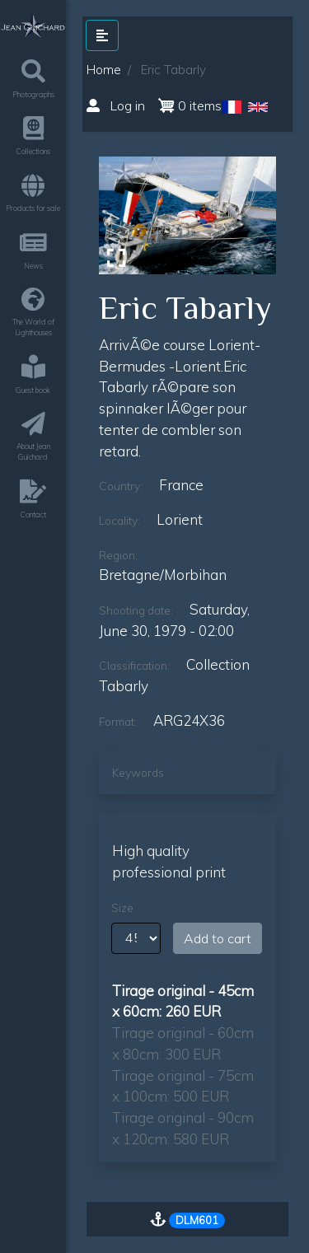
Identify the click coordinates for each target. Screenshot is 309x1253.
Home (104, 69)
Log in (116, 105)
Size (122, 907)
